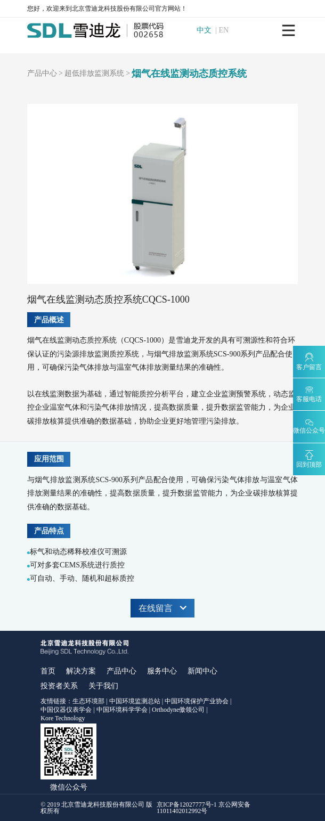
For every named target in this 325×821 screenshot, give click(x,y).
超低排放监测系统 (94, 73)
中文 (205, 30)
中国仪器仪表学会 (66, 709)
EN (225, 30)
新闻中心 (202, 671)
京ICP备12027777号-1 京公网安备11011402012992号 (203, 807)
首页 (47, 671)
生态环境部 (88, 701)
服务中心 (162, 671)
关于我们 (103, 686)
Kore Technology (62, 718)
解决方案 (81, 671)
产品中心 (42, 73)
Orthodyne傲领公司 (178, 709)
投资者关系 (59, 686)
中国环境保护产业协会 (197, 701)
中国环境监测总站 (134, 701)
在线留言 (162, 608)
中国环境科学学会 (122, 709)
